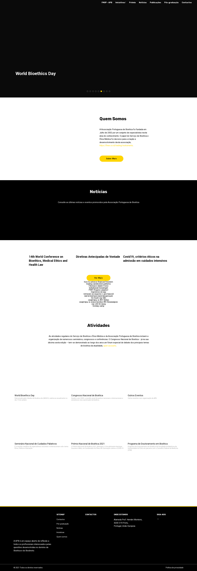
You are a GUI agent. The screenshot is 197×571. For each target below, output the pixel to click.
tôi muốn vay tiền (98, 299)
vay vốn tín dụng (98, 305)
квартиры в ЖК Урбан (98, 301)
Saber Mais (111, 159)
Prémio (132, 3)
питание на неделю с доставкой (98, 295)
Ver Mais (98, 279)
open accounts (109, 347)
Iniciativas (120, 3)
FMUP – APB (107, 3)
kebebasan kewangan (98, 289)
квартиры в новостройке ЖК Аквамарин (98, 303)
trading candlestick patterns (98, 285)
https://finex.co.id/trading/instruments (116, 145)
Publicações (155, 3)
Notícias (143, 3)
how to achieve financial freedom (98, 283)
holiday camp (98, 307)
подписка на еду (98, 293)
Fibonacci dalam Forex (98, 287)
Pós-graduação (171, 3)
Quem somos (62, 549)
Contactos (187, 3)
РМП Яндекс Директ (98, 291)
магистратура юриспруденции (98, 297)
